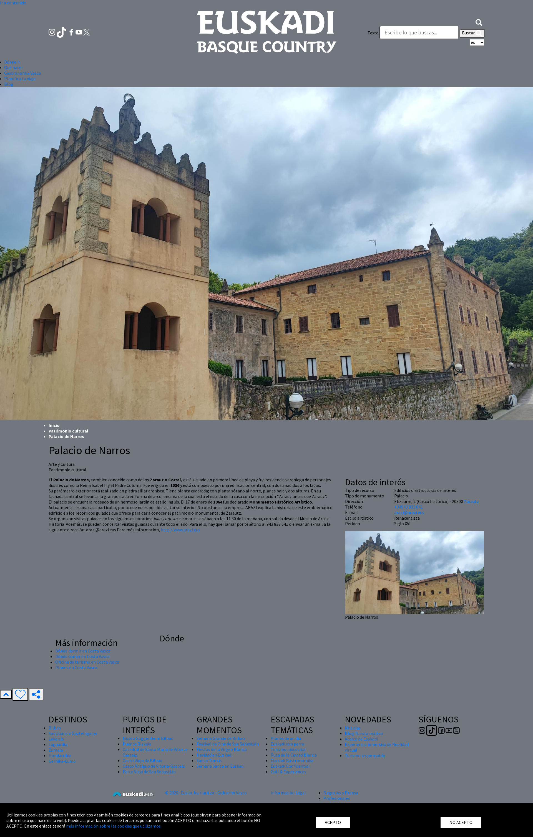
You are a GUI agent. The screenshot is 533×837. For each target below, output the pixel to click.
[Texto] (419, 32)
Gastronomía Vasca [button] (22, 73)
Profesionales (336, 798)
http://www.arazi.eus (180, 529)
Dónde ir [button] (12, 62)
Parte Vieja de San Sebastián (149, 771)
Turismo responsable (365, 755)
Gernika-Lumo (62, 761)
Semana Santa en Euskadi (221, 766)
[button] (479, 21)
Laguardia (58, 744)
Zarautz (471, 501)
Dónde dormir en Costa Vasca (82, 651)
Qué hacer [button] (13, 67)
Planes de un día (286, 738)
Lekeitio (56, 739)
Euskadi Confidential (290, 766)
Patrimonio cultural (68, 431)
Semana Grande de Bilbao (221, 738)
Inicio (54, 425)
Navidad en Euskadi (214, 755)
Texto (373, 33)
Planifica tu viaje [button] (20, 78)
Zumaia (56, 750)
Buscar (472, 33)
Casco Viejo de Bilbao (142, 760)
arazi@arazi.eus (409, 512)
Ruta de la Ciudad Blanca (294, 755)
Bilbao (55, 727)
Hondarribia (60, 755)
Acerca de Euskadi (361, 739)
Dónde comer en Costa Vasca (82, 656)
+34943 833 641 (408, 507)
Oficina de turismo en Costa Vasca (87, 662)
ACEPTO (333, 822)
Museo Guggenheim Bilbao (148, 738)
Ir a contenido (13, 3)
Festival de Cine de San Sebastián (228, 744)
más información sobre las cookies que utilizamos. (114, 826)
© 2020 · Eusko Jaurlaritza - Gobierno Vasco (206, 792)
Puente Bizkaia (137, 744)
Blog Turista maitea (364, 733)
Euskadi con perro (287, 744)
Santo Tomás (209, 760)
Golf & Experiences (288, 771)
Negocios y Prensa (340, 792)
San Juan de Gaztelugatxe (73, 733)
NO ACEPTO (460, 822)
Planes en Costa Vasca (76, 667)
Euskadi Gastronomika (292, 760)
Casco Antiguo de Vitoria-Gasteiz (154, 766)
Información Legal (288, 792)
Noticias (353, 727)
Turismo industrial (288, 749)
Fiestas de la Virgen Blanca (222, 749)
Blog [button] (8, 84)
